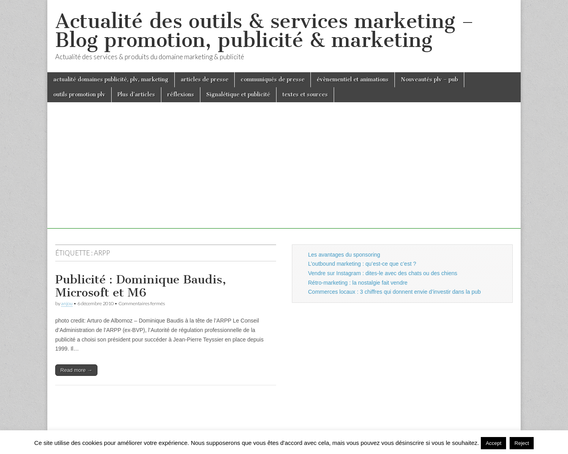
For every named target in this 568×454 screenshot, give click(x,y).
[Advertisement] (284, 173)
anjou (67, 303)
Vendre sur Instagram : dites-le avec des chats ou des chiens (382, 273)
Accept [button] (493, 443)
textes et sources (305, 94)
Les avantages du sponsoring (344, 254)
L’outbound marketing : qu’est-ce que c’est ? (362, 264)
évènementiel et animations (353, 79)
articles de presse (204, 79)
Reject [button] (521, 443)
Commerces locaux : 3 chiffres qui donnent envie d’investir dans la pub (394, 292)
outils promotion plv (79, 94)
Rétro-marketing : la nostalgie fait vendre (357, 283)
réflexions (180, 94)
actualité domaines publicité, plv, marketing (110, 79)
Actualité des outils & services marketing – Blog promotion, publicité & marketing (264, 30)
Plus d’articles (136, 94)
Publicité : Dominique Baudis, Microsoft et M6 (140, 286)
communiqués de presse (273, 79)
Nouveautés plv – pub (429, 79)
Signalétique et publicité (238, 94)
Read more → (76, 370)
